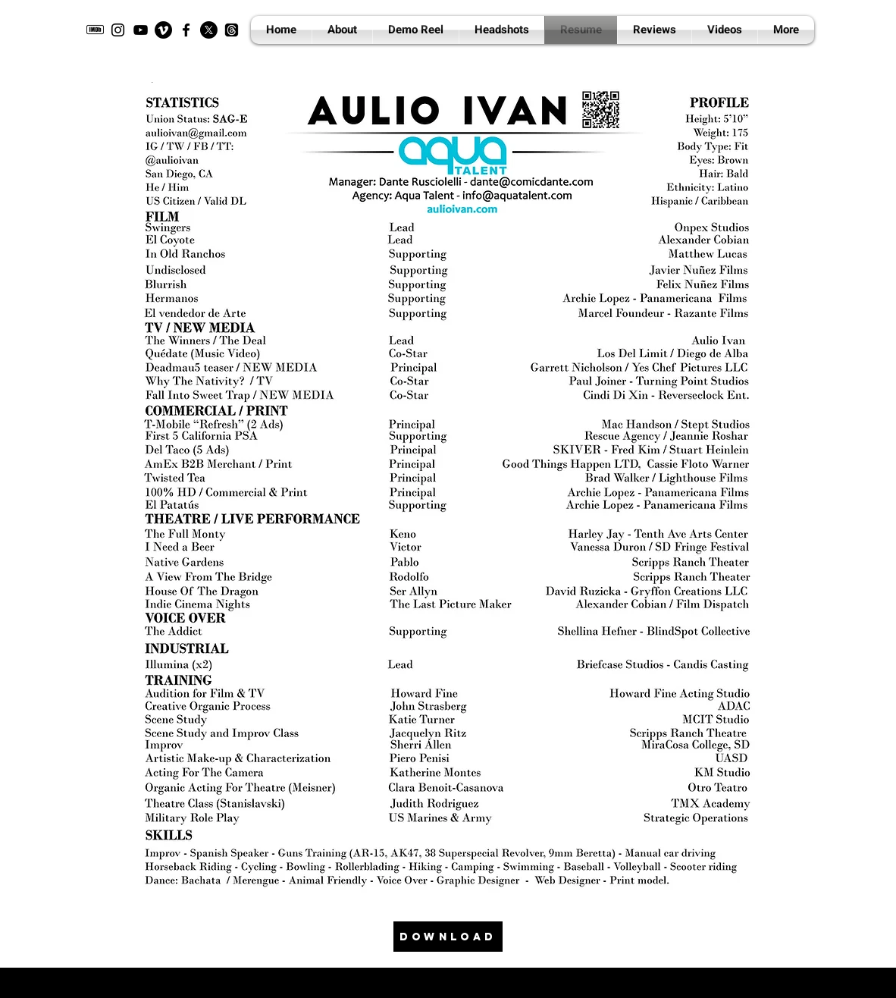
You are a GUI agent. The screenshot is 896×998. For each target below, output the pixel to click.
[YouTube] (140, 30)
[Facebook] (186, 30)
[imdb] (95, 30)
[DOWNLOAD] (448, 936)
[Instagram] (118, 30)
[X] (209, 30)
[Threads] (231, 30)
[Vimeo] (163, 30)
